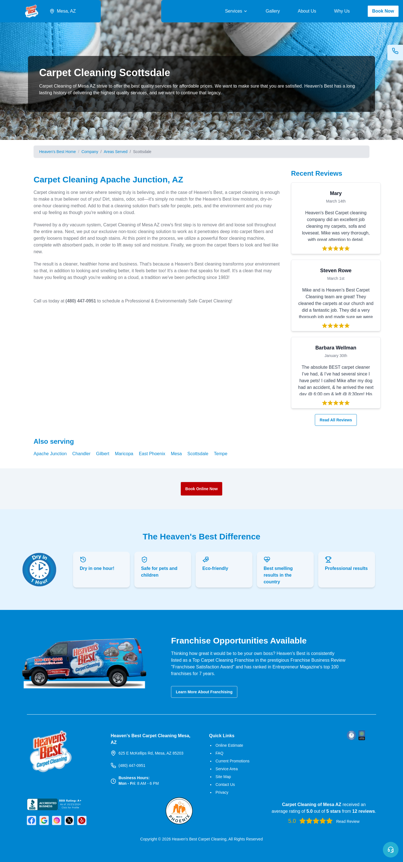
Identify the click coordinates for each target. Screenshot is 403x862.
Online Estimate (229, 745)
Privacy (221, 792)
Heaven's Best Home (57, 151)
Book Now (383, 11)
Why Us (342, 11)
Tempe (220, 453)
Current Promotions (232, 761)
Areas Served (116, 151)
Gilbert (102, 453)
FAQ (219, 753)
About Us (307, 11)
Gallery (273, 11)
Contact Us (225, 784)
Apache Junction (50, 453)
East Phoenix (152, 453)
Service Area (226, 769)
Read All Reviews (338, 419)
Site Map (223, 776)
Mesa (176, 453)
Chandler (81, 453)
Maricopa (124, 453)
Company (89, 151)
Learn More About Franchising (204, 692)
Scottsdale (198, 453)
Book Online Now (201, 489)
